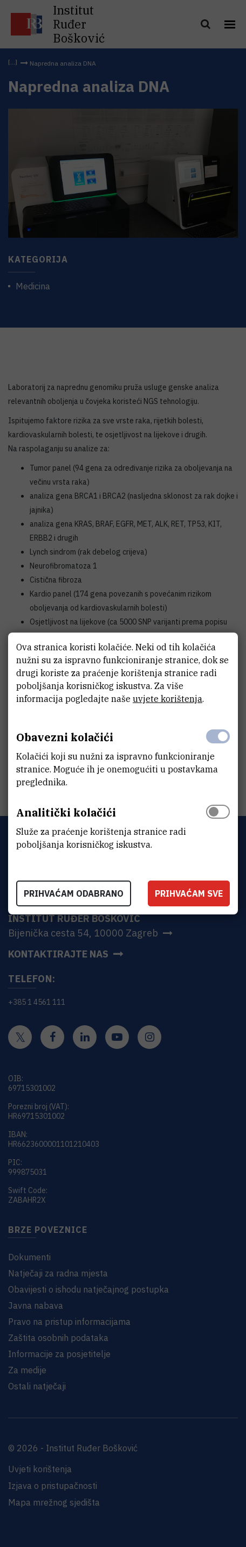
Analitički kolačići (66, 812)
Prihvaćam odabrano (74, 893)
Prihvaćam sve (189, 893)
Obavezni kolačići (64, 737)
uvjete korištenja (167, 698)
